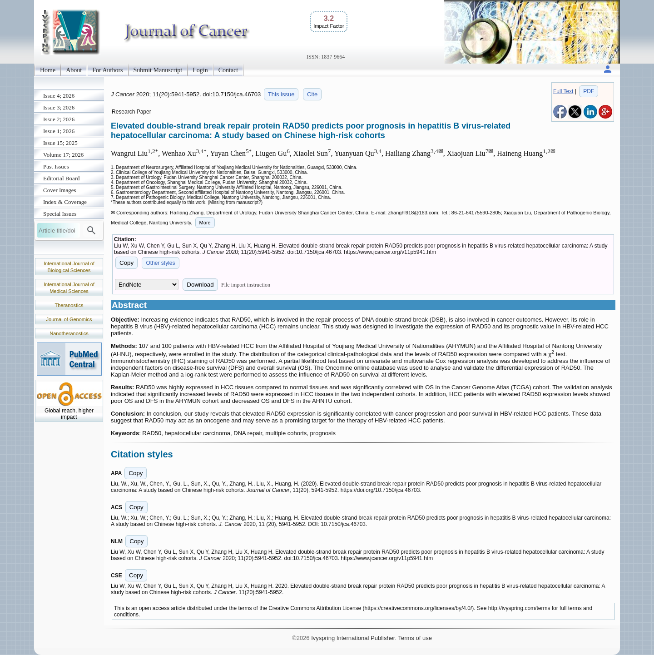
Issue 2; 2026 (58, 119)
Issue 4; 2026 (58, 95)
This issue (281, 94)
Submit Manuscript (158, 70)
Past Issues (56, 166)
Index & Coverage (65, 201)
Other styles (160, 263)
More (205, 222)
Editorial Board (61, 178)
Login (200, 70)
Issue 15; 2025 (60, 142)
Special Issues (59, 213)
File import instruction (245, 285)
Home (47, 70)
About (74, 70)
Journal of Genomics (69, 319)
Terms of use (414, 638)
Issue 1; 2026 (58, 131)
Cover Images (59, 190)
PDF (588, 91)
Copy (126, 262)
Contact (228, 70)
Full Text (563, 91)
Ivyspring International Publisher (353, 638)
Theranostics (69, 305)
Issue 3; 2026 (58, 107)
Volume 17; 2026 (63, 154)
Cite (312, 94)
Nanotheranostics (69, 333)
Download (200, 284)
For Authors (107, 70)
